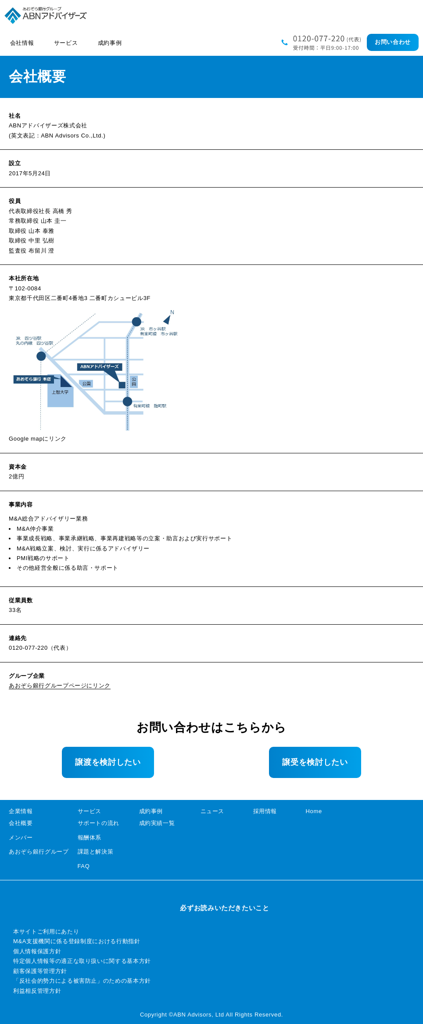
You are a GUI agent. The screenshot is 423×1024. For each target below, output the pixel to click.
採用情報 (265, 811)
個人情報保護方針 (37, 951)
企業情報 (21, 811)
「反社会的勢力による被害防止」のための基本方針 (82, 980)
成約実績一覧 (157, 823)
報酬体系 (90, 837)
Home (314, 811)
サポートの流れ (99, 823)
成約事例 (151, 811)
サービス (90, 811)
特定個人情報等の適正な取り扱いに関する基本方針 (82, 961)
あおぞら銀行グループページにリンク (60, 685)
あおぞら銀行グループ (39, 851)
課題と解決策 (96, 851)
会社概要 (21, 823)
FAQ (84, 866)
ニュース (213, 811)
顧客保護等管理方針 (40, 971)
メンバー (21, 837)
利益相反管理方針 (37, 991)
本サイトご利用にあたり (46, 931)
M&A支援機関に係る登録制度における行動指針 (76, 941)
